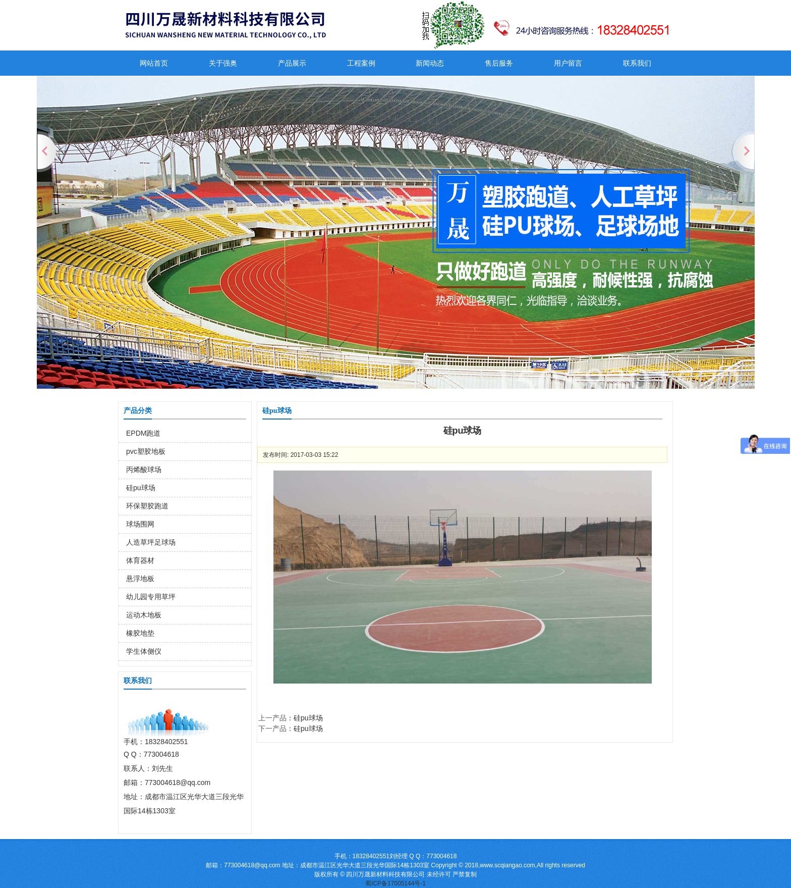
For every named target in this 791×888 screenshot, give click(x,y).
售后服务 (499, 63)
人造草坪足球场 (151, 542)
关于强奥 (223, 63)
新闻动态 (430, 63)
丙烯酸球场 (143, 469)
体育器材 (140, 560)
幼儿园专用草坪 (151, 597)
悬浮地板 (140, 578)
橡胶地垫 (140, 633)
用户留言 (568, 63)
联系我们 (637, 63)
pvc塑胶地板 (145, 451)
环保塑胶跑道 (147, 506)
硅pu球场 (140, 488)
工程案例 (361, 63)
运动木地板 (143, 615)
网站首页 (154, 63)
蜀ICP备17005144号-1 (395, 883)
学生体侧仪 (143, 651)
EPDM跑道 (143, 433)
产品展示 (292, 63)
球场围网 (140, 524)
